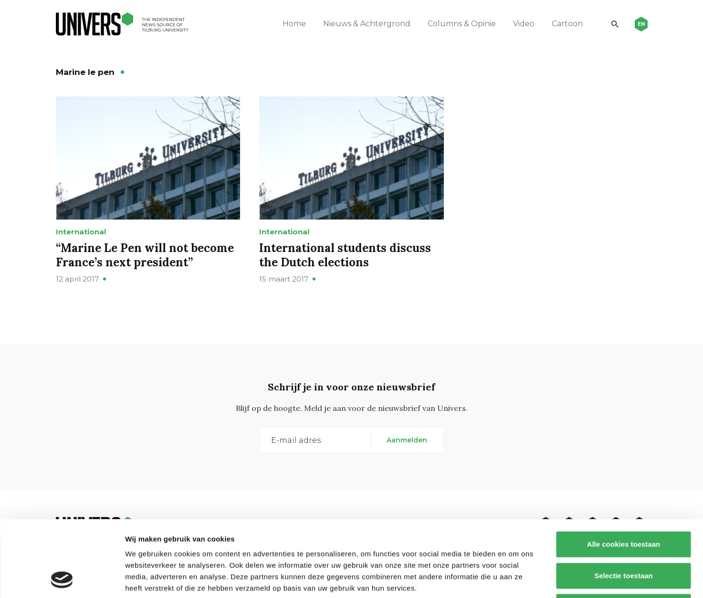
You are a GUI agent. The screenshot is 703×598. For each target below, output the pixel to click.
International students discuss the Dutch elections (345, 255)
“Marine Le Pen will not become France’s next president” (145, 255)
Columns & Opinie (462, 23)
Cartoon (567, 23)
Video (524, 23)
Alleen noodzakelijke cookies (623, 535)
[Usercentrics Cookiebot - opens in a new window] (62, 579)
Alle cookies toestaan (623, 473)
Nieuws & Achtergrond (366, 23)
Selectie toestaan (623, 504)
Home (294, 23)
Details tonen (515, 579)
